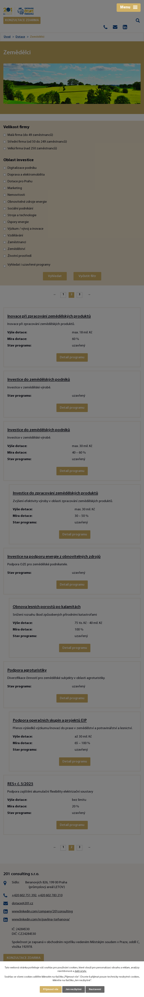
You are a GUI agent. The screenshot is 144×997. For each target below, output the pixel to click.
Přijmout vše (50, 989)
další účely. (81, 971)
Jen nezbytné (74, 989)
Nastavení (95, 989)
